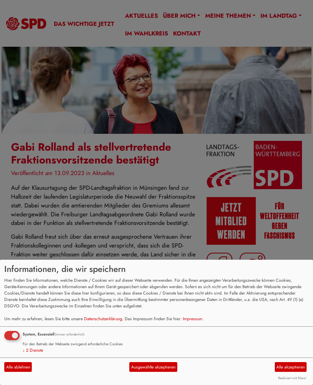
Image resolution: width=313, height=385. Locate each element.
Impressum (192, 319)
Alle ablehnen (18, 367)
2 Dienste (33, 350)
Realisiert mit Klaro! (292, 378)
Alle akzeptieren (290, 367)
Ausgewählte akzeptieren (153, 367)
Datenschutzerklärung (103, 319)
